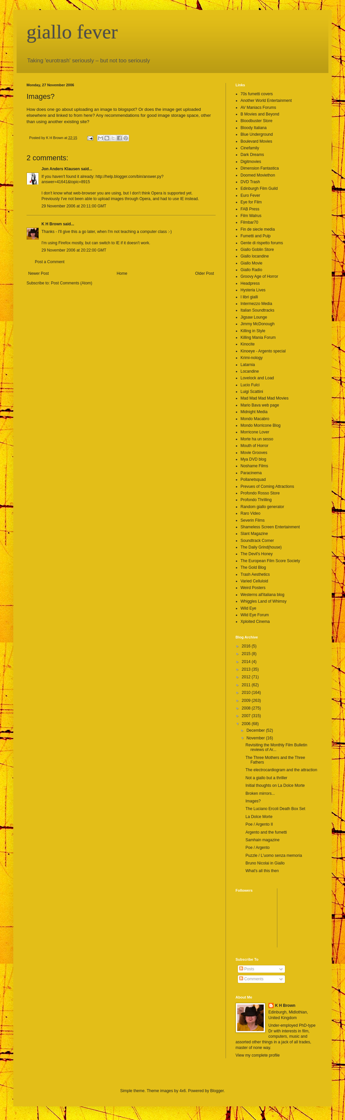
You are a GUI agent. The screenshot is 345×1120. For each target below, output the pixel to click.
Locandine (250, 371)
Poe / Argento (257, 847)
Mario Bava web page (260, 405)
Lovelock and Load (257, 378)
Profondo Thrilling (256, 499)
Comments (251, 979)
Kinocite (248, 344)
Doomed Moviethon (258, 175)
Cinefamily (250, 148)
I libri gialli (249, 297)
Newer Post (38, 273)
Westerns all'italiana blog (262, 594)
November (256, 738)
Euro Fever (250, 195)
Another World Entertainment (266, 100)
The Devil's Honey (257, 554)
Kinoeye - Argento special (263, 351)
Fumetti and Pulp (256, 236)
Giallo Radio (251, 269)
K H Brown (51, 224)
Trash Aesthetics (255, 574)
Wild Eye (248, 608)
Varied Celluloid (254, 581)
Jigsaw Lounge (254, 317)
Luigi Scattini (252, 391)
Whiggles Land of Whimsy (264, 601)
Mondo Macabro (255, 418)
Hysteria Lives (253, 290)
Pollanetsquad (253, 479)
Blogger (217, 1090)
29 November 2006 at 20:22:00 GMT (73, 250)
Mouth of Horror (254, 445)
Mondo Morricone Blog (261, 425)
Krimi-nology (252, 357)
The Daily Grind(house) (261, 547)
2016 (247, 646)
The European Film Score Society (270, 561)
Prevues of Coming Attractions (267, 486)
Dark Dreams (252, 154)
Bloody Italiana (254, 127)
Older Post (204, 273)
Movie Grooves (254, 452)
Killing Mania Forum (258, 337)
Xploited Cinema (255, 621)
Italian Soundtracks (257, 310)
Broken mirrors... (260, 793)
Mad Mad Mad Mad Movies (265, 398)
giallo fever (72, 32)
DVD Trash (250, 182)
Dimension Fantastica (260, 168)
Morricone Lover (255, 432)
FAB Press (250, 209)
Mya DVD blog (253, 459)
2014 (247, 661)
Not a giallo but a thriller (266, 778)
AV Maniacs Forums (258, 107)
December (256, 730)
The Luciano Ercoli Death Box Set (275, 808)
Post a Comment (49, 262)
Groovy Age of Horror (259, 276)
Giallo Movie (251, 263)
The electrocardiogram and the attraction (281, 770)
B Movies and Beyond (260, 114)
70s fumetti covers (257, 94)
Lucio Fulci (250, 385)
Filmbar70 (249, 222)
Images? (253, 801)
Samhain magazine (262, 840)
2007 (247, 715)
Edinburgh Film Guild (259, 188)
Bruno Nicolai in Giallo (265, 863)
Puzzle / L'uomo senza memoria (273, 855)
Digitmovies (251, 161)
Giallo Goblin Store (257, 249)
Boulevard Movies (256, 141)
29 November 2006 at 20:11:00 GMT (73, 206)
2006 (247, 723)
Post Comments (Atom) (71, 283)
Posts (246, 969)
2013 (247, 669)
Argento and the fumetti (266, 832)
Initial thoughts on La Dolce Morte (275, 785)
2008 (247, 708)
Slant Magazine (254, 533)
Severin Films (253, 520)
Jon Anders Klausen (60, 169)
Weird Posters (253, 587)
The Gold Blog (253, 567)
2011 (247, 685)
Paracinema (251, 473)
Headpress (250, 283)
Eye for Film (251, 202)
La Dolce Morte (258, 816)
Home (122, 273)
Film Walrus (251, 215)
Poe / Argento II (259, 824)
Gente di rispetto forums (262, 243)
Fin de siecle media (258, 229)
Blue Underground (257, 134)
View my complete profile (258, 1055)
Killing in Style (253, 331)
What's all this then (262, 870)
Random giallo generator (262, 506)
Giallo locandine (255, 256)
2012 (247, 677)
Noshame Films (254, 466)
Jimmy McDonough (258, 324)
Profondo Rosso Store (260, 493)
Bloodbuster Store (256, 120)
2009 (247, 700)
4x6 (182, 1090)
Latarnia (248, 364)
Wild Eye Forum (255, 615)
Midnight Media (254, 412)
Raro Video (250, 513)
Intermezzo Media (256, 303)
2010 (247, 692)
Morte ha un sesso (257, 439)
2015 (247, 653)
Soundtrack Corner (257, 540)
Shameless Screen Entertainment (270, 527)
